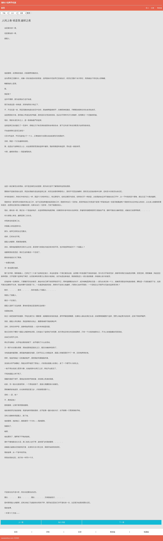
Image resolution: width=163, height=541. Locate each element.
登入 (147, 8)
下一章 (121, 522)
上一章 (20, 522)
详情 (48, 532)
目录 (80, 532)
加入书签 (61, 522)
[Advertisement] (81, 56)
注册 (152, 8)
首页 (3, 8)
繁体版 (159, 8)
